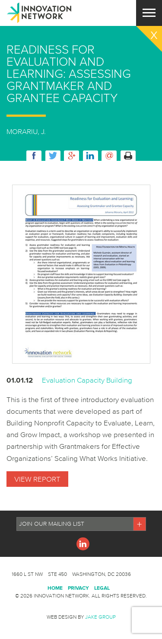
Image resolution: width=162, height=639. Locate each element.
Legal (102, 588)
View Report (37, 479)
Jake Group (100, 617)
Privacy (78, 588)
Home (55, 588)
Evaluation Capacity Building (87, 380)
